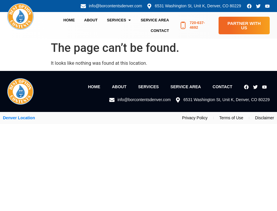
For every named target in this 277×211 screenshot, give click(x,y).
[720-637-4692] (183, 25)
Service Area (185, 86)
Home (94, 86)
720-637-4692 (197, 25)
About (119, 86)
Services (148, 86)
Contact (222, 86)
